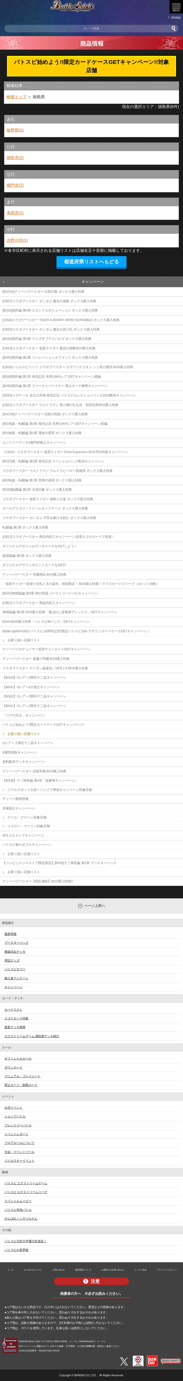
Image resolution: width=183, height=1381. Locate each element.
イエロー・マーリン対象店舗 (29, 826)
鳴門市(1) (15, 185)
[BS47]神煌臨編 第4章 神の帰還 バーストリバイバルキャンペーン (50, 593)
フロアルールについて (19, 1143)
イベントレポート (16, 1134)
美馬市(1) (15, 213)
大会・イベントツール (19, 1152)
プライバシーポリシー (167, 1269)
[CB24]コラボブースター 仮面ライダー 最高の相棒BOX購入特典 (49, 348)
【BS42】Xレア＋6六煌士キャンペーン (31, 687)
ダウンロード (13, 1067)
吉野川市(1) (17, 240)
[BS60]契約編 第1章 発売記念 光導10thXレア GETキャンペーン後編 (51, 376)
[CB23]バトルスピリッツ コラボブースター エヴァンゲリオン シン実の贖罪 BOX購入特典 (67, 367)
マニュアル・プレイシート (22, 1076)
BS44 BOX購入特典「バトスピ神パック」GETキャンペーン (46, 621)
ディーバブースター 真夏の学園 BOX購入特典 (36, 659)
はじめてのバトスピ (33, 1269)
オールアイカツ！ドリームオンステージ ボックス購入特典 (45, 508)
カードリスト (13, 1009)
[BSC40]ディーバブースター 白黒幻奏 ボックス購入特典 (43, 291)
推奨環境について (83, 1269)
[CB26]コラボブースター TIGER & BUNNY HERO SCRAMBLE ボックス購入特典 (61, 320)
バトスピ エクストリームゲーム (25, 1183)
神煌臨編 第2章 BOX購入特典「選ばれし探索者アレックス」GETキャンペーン (59, 612)
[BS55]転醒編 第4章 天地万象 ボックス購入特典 (37, 489)
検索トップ (16, 97)
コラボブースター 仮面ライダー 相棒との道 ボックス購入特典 (47, 499)
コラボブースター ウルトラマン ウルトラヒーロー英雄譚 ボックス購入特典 (57, 471)
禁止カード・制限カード (21, 1085)
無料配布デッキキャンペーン (23, 762)
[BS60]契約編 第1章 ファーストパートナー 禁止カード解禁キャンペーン (55, 386)
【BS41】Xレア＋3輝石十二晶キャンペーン (34, 706)
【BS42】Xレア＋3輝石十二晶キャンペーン (34, 696)
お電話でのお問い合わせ (113, 1269)
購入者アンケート (16, 978)
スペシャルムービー (18, 1201)
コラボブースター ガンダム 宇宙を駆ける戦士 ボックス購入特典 (49, 518)
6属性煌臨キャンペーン (19, 752)
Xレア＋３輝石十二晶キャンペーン (28, 743)
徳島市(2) (15, 158)
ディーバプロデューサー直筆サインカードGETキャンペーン (46, 649)
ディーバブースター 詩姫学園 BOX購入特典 (34, 771)
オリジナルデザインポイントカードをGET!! (34, 565)
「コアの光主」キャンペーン (23, 715)
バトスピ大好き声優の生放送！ (25, 1241)
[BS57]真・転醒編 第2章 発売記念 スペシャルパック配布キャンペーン (53, 461)
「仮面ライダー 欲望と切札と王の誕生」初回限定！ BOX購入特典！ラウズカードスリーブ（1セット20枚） (81, 584)
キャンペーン (93, 281)
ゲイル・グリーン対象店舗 (27, 817)
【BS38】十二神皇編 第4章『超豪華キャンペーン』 (40, 780)
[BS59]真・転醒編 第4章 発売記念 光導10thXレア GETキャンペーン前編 (54, 424)
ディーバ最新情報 (15, 799)
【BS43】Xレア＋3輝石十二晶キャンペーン (34, 677)
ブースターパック (16, 942)
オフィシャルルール (18, 1058)
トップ (11, 1269)
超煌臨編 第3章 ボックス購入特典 (27, 556)
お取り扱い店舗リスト (24, 640)
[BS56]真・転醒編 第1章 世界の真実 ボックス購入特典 (42, 480)
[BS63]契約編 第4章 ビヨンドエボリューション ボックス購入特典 (50, 310)
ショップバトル (15, 1116)
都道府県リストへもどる (91, 261)
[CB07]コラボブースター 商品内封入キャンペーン (38, 603)
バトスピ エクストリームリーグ (25, 1192)
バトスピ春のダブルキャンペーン (26, 844)
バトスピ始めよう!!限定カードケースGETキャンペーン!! (43, 724)
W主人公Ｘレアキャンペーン (23, 835)
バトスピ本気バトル (18, 1210)
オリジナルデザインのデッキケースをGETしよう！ (39, 546)
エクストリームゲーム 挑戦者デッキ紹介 (31, 1036)
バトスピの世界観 (16, 1250)
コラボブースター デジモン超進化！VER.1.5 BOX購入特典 (45, 668)
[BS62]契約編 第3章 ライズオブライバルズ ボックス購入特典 (46, 339)
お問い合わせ (59, 1269)
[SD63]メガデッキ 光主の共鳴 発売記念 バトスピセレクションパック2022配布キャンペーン (69, 395)
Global (175, 17)
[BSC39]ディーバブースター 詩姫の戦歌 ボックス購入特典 (45, 414)
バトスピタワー (15, 969)
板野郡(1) (15, 130)
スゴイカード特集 (16, 1018)
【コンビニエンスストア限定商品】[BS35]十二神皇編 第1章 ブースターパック (59, 863)
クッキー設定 (140, 1269)
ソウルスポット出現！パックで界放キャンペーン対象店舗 (50, 790)
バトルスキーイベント (19, 1160)
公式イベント (13, 1107)
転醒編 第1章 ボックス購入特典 (25, 527)
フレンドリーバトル (18, 1125)
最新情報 (10, 934)
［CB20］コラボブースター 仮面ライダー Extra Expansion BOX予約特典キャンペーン (65, 452)
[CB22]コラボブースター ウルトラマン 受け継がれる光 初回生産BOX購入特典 (60, 405)
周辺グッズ (12, 960)
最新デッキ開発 (15, 1027)
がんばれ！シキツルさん (21, 1218)
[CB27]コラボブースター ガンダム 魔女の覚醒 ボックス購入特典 (49, 301)
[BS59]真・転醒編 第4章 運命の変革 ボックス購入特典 (42, 433)
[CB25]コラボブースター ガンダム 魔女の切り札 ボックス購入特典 (51, 329)
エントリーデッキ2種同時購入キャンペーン (34, 442)
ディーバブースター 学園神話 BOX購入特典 (34, 574)
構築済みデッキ (15, 951)
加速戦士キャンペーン (18, 808)
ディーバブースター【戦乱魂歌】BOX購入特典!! (37, 881)
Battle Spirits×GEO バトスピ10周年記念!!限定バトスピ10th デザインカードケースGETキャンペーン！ (76, 631)
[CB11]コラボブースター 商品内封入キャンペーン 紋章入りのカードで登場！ (58, 537)
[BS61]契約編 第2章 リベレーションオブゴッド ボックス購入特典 (50, 357)
